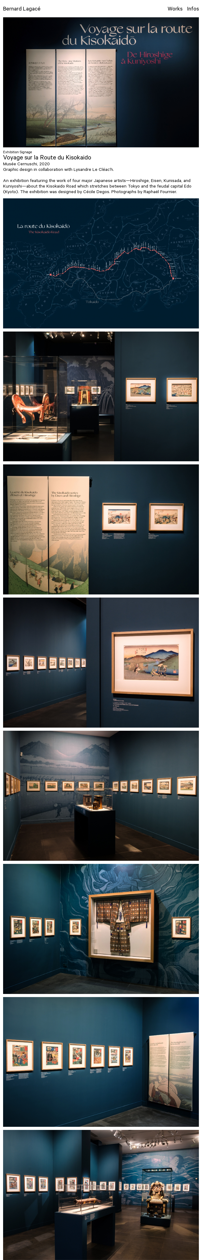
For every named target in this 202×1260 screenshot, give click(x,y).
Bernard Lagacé (22, 9)
